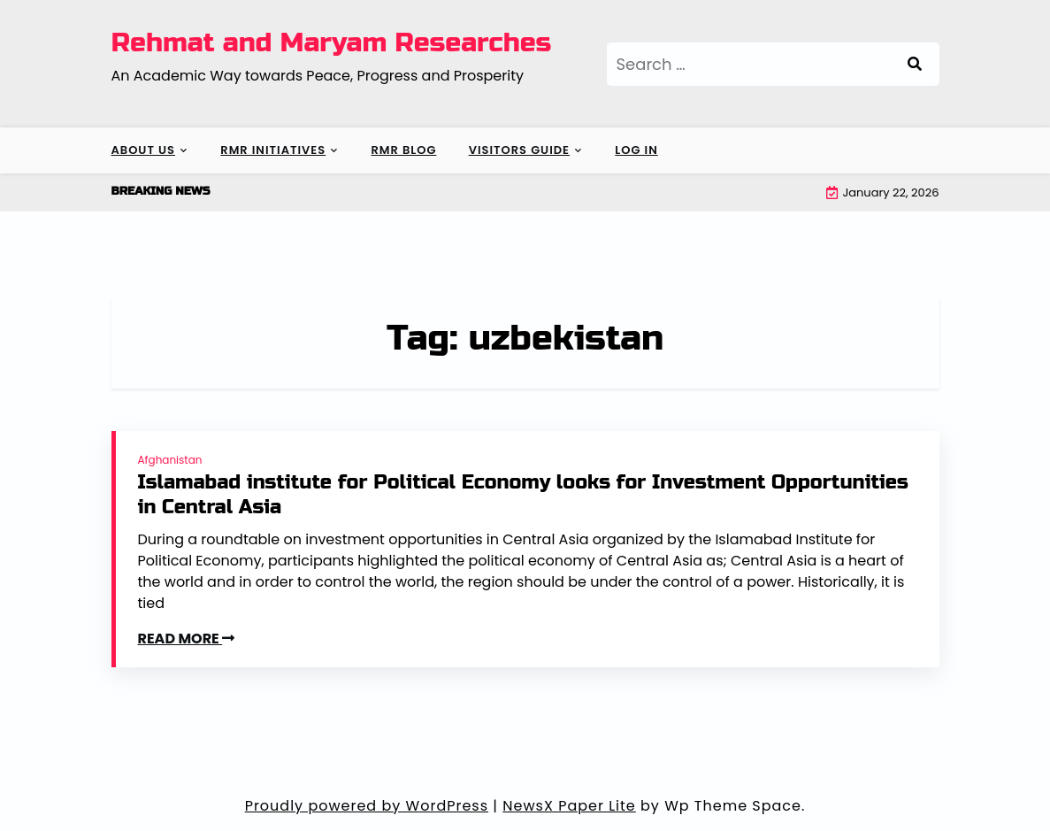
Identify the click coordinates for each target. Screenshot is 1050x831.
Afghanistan (170, 459)
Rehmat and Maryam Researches (331, 42)
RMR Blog (403, 150)
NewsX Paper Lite (569, 806)
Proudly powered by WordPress (366, 806)
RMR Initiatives (273, 150)
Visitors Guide (519, 150)
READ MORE (186, 638)
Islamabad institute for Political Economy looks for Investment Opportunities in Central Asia (523, 495)
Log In (636, 150)
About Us (143, 150)
